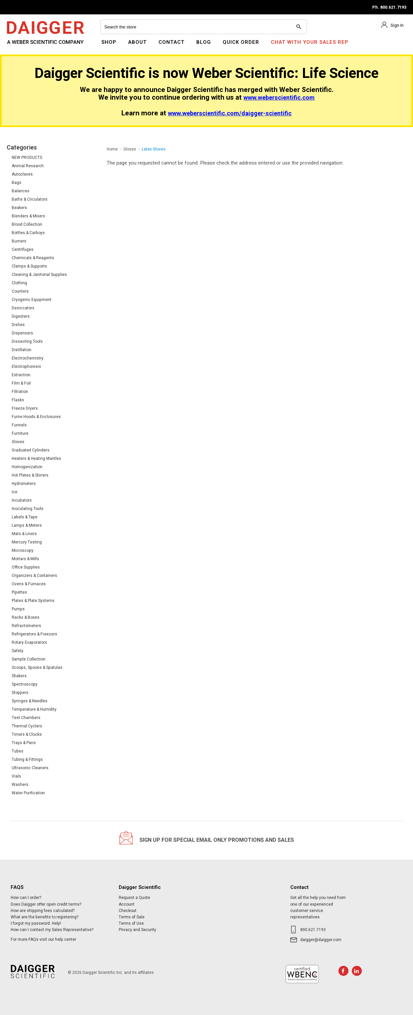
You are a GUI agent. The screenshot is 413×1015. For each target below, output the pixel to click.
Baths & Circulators (29, 199)
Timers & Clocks (27, 734)
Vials (16, 776)
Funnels (19, 425)
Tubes (17, 751)
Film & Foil (21, 383)
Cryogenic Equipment (31, 300)
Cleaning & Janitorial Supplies (39, 275)
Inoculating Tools (27, 509)
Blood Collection (27, 224)
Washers (20, 785)
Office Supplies (26, 567)
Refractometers (26, 626)
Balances (20, 191)
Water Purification (28, 793)
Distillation (21, 350)
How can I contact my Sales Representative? (52, 930)
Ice (14, 492)
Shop (108, 42)
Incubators (22, 500)
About (137, 42)
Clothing (19, 283)
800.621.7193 (313, 930)
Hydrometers (24, 484)
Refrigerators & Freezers (34, 634)
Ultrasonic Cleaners (30, 768)
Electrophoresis (26, 367)
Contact (172, 42)
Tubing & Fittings (27, 759)
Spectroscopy (24, 684)
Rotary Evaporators (29, 642)
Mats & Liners (24, 534)
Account (126, 904)
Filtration (20, 392)
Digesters (21, 316)
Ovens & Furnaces (29, 584)
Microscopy (22, 550)
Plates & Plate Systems (33, 601)
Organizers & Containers (34, 576)
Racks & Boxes (25, 617)
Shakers (19, 676)
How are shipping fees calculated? (43, 911)
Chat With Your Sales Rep (309, 42)
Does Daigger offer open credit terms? (46, 904)
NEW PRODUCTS (27, 158)
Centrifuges (22, 249)
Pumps (18, 609)
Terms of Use (131, 923)
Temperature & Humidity (34, 709)
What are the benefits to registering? (44, 917)
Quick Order (241, 42)
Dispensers (22, 333)
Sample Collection (28, 659)
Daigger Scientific (25, 46)
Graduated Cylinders (30, 450)
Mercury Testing (27, 542)
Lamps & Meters (27, 525)
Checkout (127, 911)
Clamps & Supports (29, 266)
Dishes (18, 325)
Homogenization (27, 467)
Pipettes (19, 592)
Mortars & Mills (25, 559)
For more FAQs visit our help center (43, 939)
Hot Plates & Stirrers (30, 475)
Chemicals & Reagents (33, 258)
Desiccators (23, 308)
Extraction (21, 375)
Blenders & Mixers (28, 216)
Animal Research (28, 166)
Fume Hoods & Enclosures (36, 417)
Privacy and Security (137, 930)
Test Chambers (26, 718)
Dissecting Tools (27, 341)
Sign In (397, 25)
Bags (16, 183)
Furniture (20, 433)
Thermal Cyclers (27, 726)
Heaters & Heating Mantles (36, 458)
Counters (20, 291)
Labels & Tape (24, 517)
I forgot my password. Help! (36, 923)
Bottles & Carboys (28, 233)
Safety (17, 651)
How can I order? (26, 898)
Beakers (19, 208)
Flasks (18, 400)
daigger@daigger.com (320, 940)
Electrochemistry (27, 358)
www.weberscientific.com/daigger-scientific (230, 113)
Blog (203, 42)
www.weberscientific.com (279, 97)
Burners (19, 241)
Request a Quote (134, 898)
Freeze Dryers (25, 408)
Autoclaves (22, 174)
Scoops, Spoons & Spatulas (37, 668)
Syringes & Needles (29, 701)
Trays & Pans (24, 743)
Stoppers (20, 693)
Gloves (18, 442)
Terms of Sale (131, 917)
